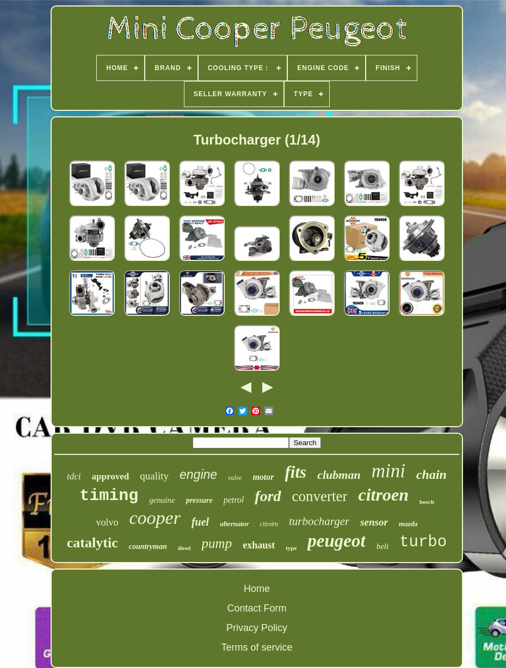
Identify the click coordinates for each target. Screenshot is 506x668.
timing (108, 495)
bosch (426, 501)
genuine (162, 500)
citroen (383, 494)
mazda (408, 524)
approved (110, 476)
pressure (199, 500)
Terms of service (256, 647)
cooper (155, 518)
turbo (423, 542)
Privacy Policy (256, 627)
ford (268, 496)
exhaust (259, 545)
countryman (148, 546)
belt (383, 546)
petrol (234, 499)
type (291, 548)
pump (217, 543)
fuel (200, 522)
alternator (234, 524)
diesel (184, 548)
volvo (107, 522)
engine (198, 474)
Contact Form (256, 608)
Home (257, 588)
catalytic (92, 543)
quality (154, 476)
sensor (374, 522)
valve (235, 478)
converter (320, 496)
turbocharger (319, 521)
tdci (74, 476)
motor (263, 477)
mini (388, 471)
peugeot (336, 541)
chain (431, 474)
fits (296, 472)
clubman (338, 475)
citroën (269, 524)
